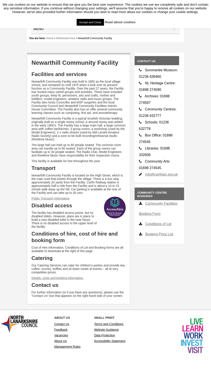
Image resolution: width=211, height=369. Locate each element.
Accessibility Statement (109, 341)
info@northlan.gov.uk (161, 174)
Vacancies (61, 335)
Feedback (61, 329)
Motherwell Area (65, 38)
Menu (104, 29)
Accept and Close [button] (90, 22)
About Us (60, 341)
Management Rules (67, 346)
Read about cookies (120, 22)
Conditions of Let (158, 224)
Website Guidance (106, 329)
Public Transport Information (50, 198)
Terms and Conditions (108, 324)
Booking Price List (159, 234)
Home (49, 38)
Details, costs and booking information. (57, 278)
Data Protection (104, 335)
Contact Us (61, 324)
